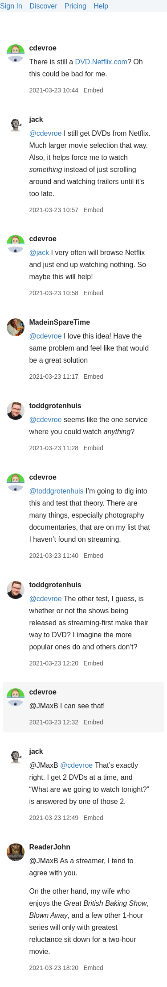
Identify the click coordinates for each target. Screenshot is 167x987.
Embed (93, 90)
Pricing (75, 6)
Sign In (11, 6)
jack (36, 119)
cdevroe (42, 48)
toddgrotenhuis (55, 406)
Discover (43, 6)
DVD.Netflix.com (101, 62)
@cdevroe (45, 133)
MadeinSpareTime (59, 322)
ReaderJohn (49, 847)
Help (101, 6)
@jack (39, 252)
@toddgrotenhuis (56, 491)
